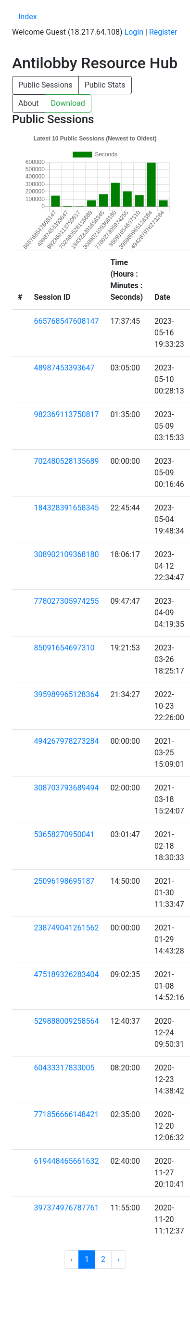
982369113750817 (66, 414)
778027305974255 (66, 601)
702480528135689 (66, 461)
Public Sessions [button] (45, 84)
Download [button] (68, 103)
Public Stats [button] (105, 84)
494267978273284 (66, 741)
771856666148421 (66, 1114)
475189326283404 (66, 974)
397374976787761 (66, 1207)
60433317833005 (64, 1067)
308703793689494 (66, 787)
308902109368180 (66, 554)
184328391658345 (66, 507)
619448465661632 (66, 1161)
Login (134, 32)
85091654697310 (64, 647)
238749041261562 (66, 927)
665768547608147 (66, 321)
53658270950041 (64, 834)
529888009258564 (66, 1021)
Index (27, 16)
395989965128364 (66, 694)
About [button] (28, 103)
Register (163, 32)
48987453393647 (64, 367)
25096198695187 (64, 881)
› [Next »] (118, 1259)
